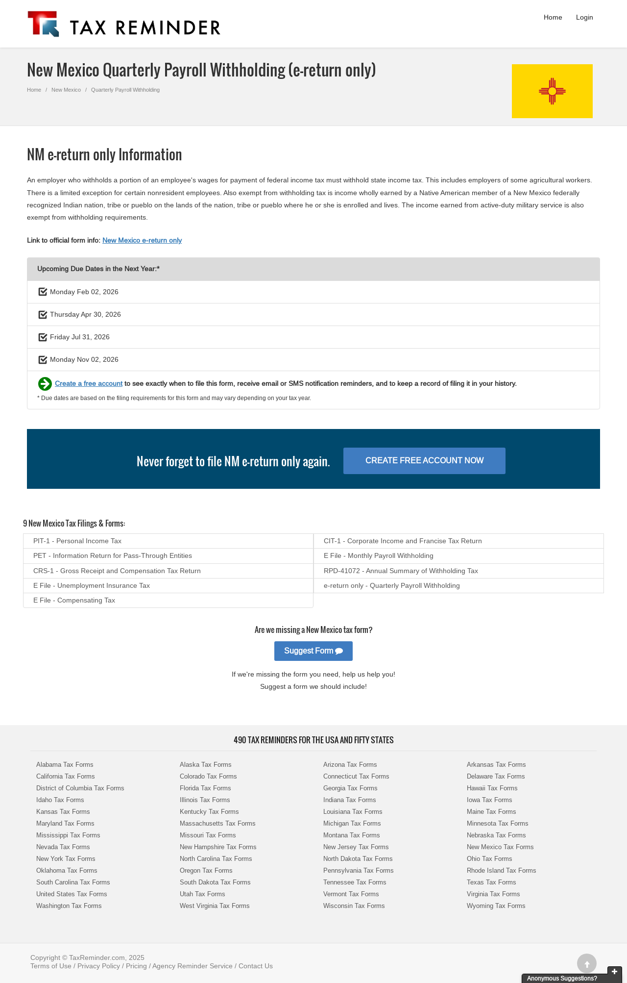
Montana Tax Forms (351, 835)
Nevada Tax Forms (63, 847)
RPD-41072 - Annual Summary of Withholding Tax (401, 571)
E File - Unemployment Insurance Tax (91, 585)
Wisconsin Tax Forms (354, 905)
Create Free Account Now (424, 460)
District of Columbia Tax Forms (80, 788)
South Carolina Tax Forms (73, 882)
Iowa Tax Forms (489, 800)
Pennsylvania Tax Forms (358, 870)
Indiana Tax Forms (349, 800)
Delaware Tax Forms (496, 776)
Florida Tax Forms (205, 788)
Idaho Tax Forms (60, 800)
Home (553, 17)
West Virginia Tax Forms (215, 905)
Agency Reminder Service (192, 966)
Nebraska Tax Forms (496, 835)
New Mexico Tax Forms (500, 847)
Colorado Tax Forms (208, 776)
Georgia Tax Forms (350, 788)
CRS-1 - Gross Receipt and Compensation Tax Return (117, 571)
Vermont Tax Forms (351, 894)
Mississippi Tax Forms (68, 835)
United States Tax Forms (71, 894)
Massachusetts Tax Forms (218, 823)
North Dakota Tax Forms (358, 858)
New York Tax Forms (66, 858)
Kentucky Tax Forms (209, 811)
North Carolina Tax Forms (216, 858)
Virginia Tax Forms (493, 894)
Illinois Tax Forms (205, 800)
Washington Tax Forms (69, 905)
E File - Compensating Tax (74, 600)
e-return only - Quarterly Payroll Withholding (392, 585)
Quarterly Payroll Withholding (125, 90)
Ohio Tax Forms (489, 858)
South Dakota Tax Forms (215, 882)
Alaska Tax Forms (206, 764)
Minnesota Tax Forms (498, 823)
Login (584, 17)
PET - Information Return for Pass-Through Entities (112, 555)
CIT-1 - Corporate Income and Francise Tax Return (403, 541)
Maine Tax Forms (491, 811)
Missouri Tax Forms (208, 835)
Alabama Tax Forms (65, 764)
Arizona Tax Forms (350, 764)
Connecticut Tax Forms (356, 776)
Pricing (136, 966)
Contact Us (256, 966)
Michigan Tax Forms (352, 823)
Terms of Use (51, 966)
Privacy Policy (98, 966)
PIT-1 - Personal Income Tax (77, 541)
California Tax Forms (65, 776)
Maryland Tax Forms (65, 823)
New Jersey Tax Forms (356, 847)
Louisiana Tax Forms (353, 811)
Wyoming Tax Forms (496, 905)
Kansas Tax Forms (63, 811)
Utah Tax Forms (202, 894)
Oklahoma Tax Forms (66, 870)
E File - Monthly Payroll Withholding (379, 555)
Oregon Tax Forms (206, 870)
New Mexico (66, 90)
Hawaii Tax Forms (492, 788)
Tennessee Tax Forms (354, 882)
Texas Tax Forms (491, 882)
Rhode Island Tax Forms (501, 870)
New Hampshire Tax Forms (218, 847)
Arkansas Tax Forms (496, 764)
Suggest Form (313, 651)
